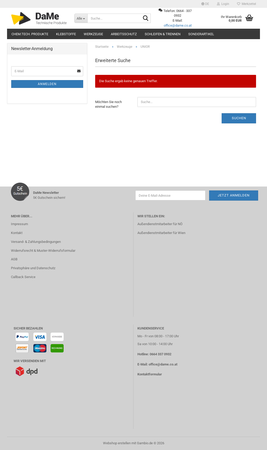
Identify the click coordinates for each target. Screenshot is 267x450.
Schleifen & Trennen (162, 34)
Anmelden (47, 84)
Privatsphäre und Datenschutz (33, 268)
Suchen (239, 118)
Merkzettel (246, 4)
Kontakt (16, 233)
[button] (205, 4)
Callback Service (23, 277)
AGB (14, 259)
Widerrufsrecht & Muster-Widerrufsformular (43, 251)
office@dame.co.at (178, 25)
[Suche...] (80, 18)
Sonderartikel (201, 34)
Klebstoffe (66, 34)
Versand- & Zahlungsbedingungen (36, 242)
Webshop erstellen (117, 443)
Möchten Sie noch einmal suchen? (108, 104)
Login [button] (223, 4)
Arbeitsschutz (124, 34)
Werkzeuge (93, 34)
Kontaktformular (149, 374)
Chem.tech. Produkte (29, 34)
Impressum (19, 224)
